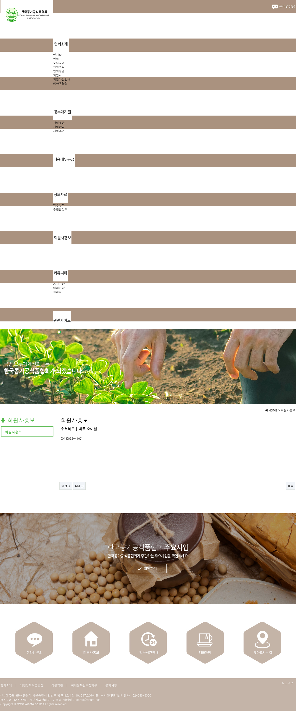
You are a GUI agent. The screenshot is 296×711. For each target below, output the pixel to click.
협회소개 (6, 685)
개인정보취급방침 (31, 685)
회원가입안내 (62, 79)
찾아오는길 (60, 83)
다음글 (79, 486)
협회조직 (59, 67)
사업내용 (59, 122)
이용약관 (57, 685)
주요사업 (59, 63)
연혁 (56, 59)
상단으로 (287, 683)
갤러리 (57, 292)
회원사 (57, 75)
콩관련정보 (60, 209)
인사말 (57, 54)
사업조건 (59, 131)
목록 (290, 486)
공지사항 (59, 283)
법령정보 (59, 205)
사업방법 (59, 126)
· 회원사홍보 (12, 432)
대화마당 (59, 288)
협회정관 (59, 71)
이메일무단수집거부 (84, 685)
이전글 (65, 486)
